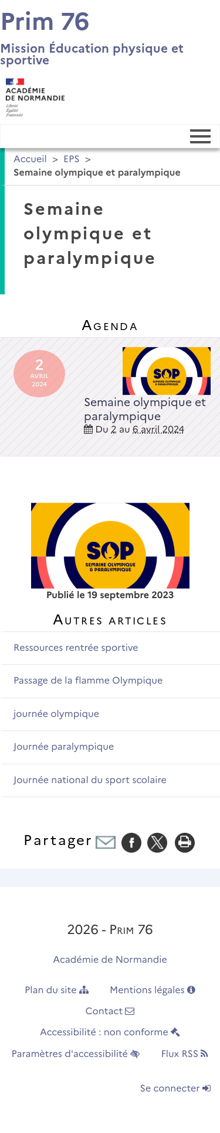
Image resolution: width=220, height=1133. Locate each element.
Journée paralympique (63, 747)
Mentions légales (152, 990)
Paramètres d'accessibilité (76, 1054)
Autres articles (110, 619)
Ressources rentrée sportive (75, 648)
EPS (71, 159)
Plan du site (57, 990)
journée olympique (56, 714)
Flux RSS (184, 1054)
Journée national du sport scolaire (90, 780)
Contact (110, 1011)
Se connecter (175, 1088)
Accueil (30, 159)
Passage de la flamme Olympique (88, 680)
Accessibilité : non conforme (110, 1032)
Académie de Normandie (110, 960)
